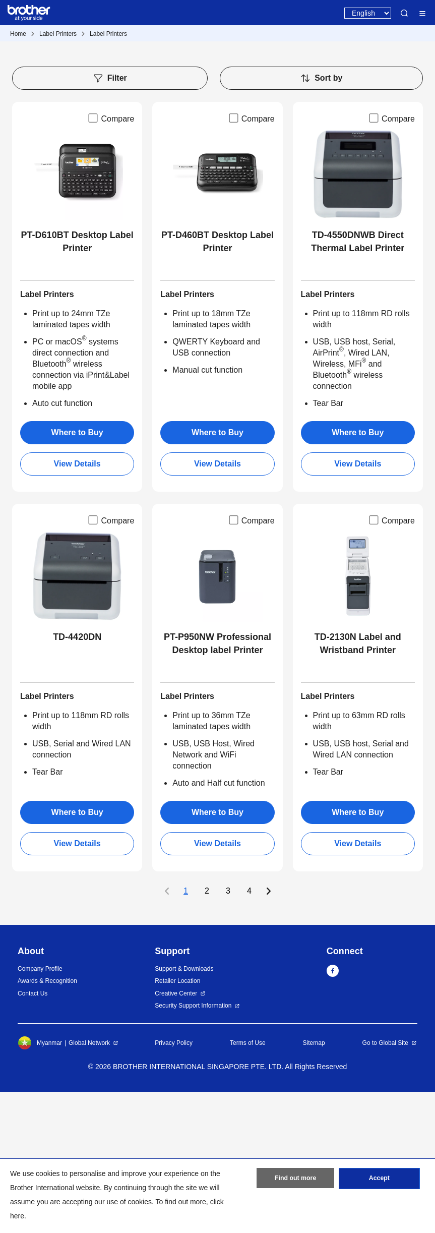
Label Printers (58, 33)
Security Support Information (193, 1146)
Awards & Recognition (47, 1122)
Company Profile (40, 1109)
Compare (110, 259)
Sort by (321, 219)
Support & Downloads (184, 1109)
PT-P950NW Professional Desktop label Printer (217, 784)
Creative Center (176, 1134)
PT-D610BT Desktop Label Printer (77, 382)
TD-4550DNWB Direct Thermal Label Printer (357, 382)
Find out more (295, 1180)
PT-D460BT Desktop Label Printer (217, 382)
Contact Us (32, 1134)
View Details (77, 605)
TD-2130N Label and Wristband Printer (358, 784)
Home (18, 33)
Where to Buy (77, 573)
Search (404, 13)
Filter (110, 219)
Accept (379, 1180)
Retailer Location (177, 1122)
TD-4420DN (77, 778)
